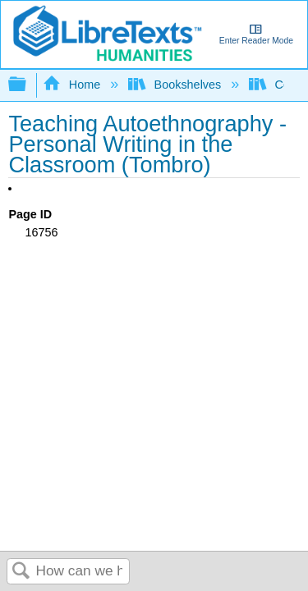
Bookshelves (176, 84)
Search (21, 571)
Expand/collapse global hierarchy (28, 85)
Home (73, 84)
